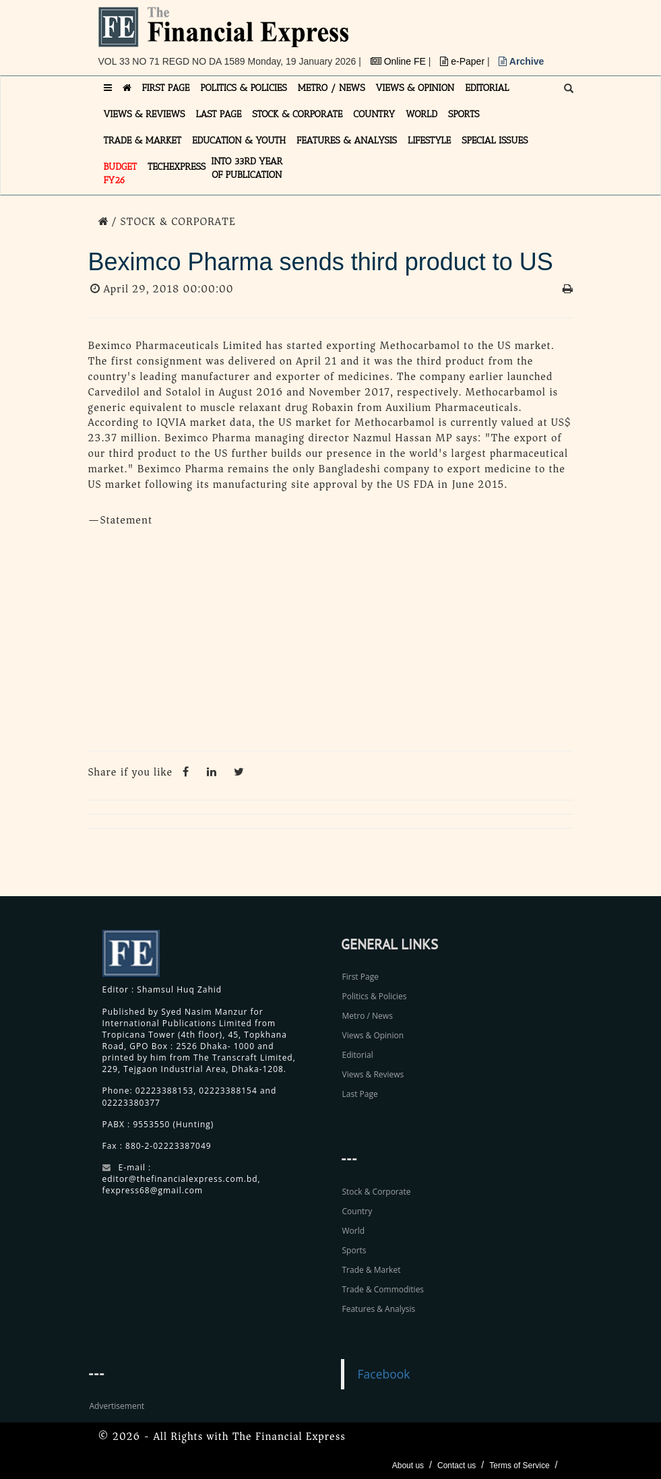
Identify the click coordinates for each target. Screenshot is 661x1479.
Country (357, 1211)
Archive (521, 61)
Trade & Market (371, 1270)
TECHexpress (177, 166)
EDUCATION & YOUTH (239, 140)
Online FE (400, 61)
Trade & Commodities (383, 1289)
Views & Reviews (373, 1074)
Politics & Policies (374, 996)
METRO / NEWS (331, 88)
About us (408, 1465)
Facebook (384, 1374)
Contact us (456, 1465)
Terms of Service (519, 1465)
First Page (360, 976)
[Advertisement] (330, 642)
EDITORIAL (487, 88)
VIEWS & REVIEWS (144, 114)
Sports (354, 1250)
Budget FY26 (120, 173)
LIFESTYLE (429, 140)
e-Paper (463, 61)
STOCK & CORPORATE (297, 114)
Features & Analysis (379, 1309)
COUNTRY (374, 114)
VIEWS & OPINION (415, 88)
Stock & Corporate (376, 1191)
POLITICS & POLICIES (243, 88)
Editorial (357, 1055)
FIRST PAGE (166, 88)
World (353, 1230)
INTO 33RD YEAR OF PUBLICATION (246, 168)
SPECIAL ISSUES (495, 140)
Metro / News (367, 1015)
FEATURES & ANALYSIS (346, 140)
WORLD (421, 114)
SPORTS (464, 114)
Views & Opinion (373, 1035)
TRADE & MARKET (143, 140)
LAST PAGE (218, 114)
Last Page (360, 1094)
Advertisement (117, 1406)
